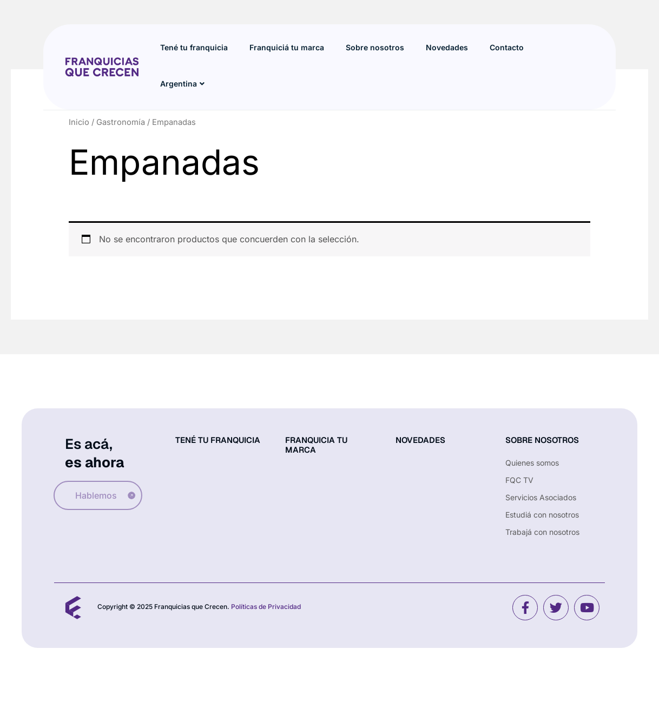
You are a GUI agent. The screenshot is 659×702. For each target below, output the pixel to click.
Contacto (507, 47)
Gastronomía (120, 122)
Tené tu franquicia (194, 47)
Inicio (79, 122)
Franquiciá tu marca (286, 47)
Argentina (182, 84)
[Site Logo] (102, 66)
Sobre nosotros (375, 47)
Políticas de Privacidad (266, 606)
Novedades (447, 47)
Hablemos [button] (98, 495)
